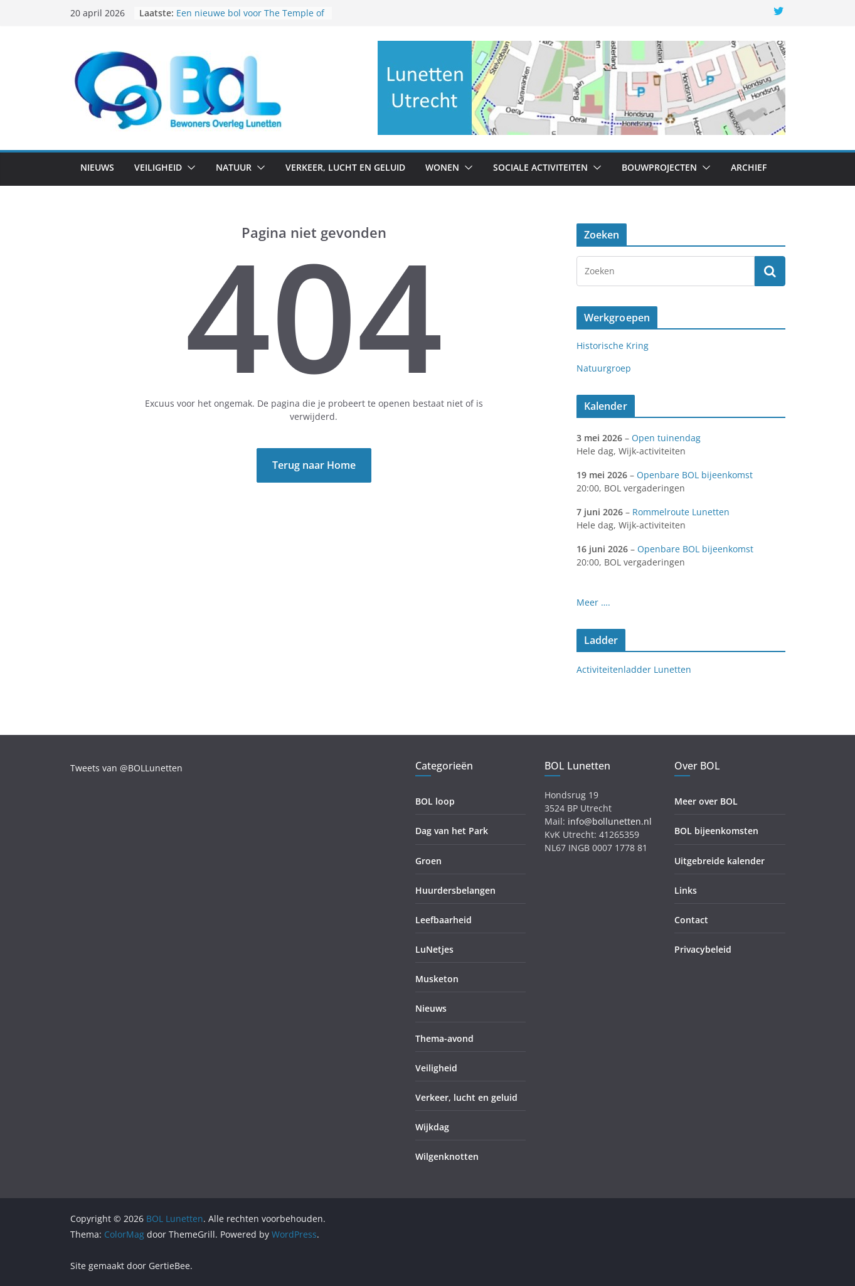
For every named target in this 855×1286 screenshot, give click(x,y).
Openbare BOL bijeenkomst (695, 475)
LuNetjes (434, 949)
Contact (691, 920)
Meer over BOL (706, 801)
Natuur (234, 167)
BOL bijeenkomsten (716, 831)
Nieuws (97, 167)
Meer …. (593, 602)
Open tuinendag (666, 438)
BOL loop (435, 801)
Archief (749, 167)
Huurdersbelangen (455, 890)
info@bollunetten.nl (610, 821)
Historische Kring (612, 345)
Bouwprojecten (659, 167)
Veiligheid (158, 167)
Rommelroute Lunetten (681, 512)
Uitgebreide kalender (719, 861)
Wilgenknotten (447, 1156)
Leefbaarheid (443, 920)
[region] (581, 88)
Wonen (442, 167)
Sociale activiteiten (540, 167)
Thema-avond (444, 1038)
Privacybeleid (702, 949)
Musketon (437, 979)
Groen (428, 861)
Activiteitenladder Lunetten (633, 669)
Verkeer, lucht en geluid (345, 167)
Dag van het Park (451, 831)
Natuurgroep (603, 368)
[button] (189, 167)
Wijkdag (432, 1127)
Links (685, 890)
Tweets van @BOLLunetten (126, 768)
